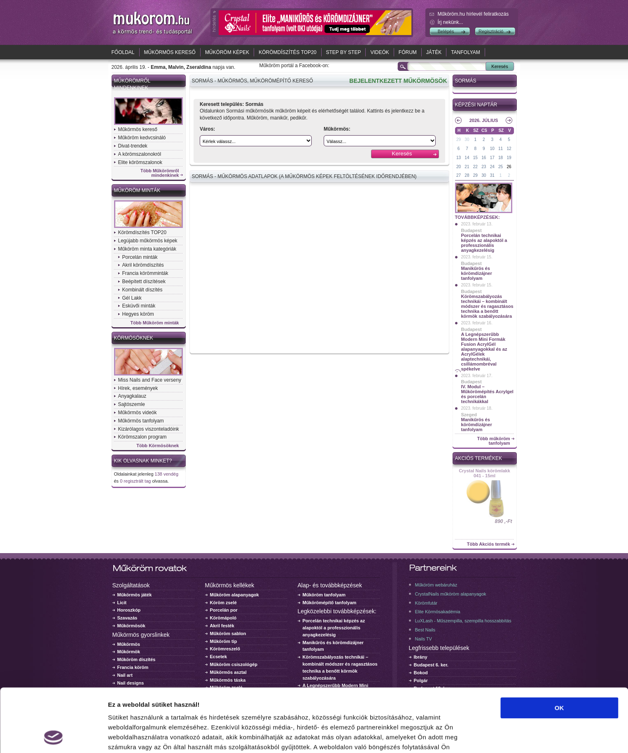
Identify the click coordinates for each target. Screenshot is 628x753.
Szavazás (127, 617)
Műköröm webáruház (436, 584)
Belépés (446, 31)
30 (467, 139)
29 (458, 139)
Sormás (465, 81)
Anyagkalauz (132, 396)
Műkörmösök (131, 625)
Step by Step (343, 52)
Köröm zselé (223, 602)
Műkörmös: (337, 129)
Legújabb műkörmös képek (147, 241)
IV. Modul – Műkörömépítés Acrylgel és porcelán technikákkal (487, 394)
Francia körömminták (145, 273)
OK (559, 648)
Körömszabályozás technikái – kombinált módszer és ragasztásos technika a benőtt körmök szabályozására (487, 306)
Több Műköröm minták (155, 323)
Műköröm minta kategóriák (147, 249)
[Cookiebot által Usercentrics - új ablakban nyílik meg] (53, 737)
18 (500, 157)
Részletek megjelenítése (144, 736)
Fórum (408, 52)
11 (500, 148)
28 (467, 175)
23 (483, 166)
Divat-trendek (132, 146)
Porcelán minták (140, 257)
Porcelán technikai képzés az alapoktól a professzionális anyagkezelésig (484, 243)
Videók (379, 52)
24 (492, 166)
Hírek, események (138, 388)
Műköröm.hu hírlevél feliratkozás (473, 14)
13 (458, 157)
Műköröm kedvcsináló (142, 138)
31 (492, 175)
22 (475, 166)
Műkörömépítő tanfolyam (330, 602)
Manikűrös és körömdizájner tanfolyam (476, 273)
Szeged (469, 414)
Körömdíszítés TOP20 (287, 52)
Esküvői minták (139, 306)
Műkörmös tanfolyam (141, 421)
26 (509, 166)
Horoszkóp (129, 610)
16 (483, 157)
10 (492, 148)
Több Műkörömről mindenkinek (159, 173)
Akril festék (222, 625)
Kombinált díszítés (142, 290)
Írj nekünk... (450, 22)
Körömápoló (223, 617)
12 (509, 148)
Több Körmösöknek (157, 445)
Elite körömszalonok (140, 162)
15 (475, 157)
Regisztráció (491, 31)
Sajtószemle (131, 404)
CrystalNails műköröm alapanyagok (450, 593)
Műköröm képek (227, 52)
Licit (122, 602)
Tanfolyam (465, 52)
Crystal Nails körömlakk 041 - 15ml (484, 473)
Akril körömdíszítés (143, 265)
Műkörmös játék (134, 594)
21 (467, 166)
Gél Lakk (132, 298)
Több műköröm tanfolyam (493, 441)
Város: (207, 129)
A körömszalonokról (139, 154)
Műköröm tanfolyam (324, 594)
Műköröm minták (137, 190)
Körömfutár (426, 603)
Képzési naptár (476, 105)
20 (458, 166)
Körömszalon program (142, 437)
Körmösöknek (133, 338)
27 (458, 175)
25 (500, 166)
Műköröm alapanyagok (234, 594)
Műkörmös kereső (170, 52)
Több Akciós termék (488, 544)
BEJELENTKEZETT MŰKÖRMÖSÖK (398, 80)
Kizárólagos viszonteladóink (148, 429)
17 (492, 157)
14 (467, 157)
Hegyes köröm (138, 314)
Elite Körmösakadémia (437, 611)
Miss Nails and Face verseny (149, 380)
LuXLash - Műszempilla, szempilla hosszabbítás (463, 620)
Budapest (471, 230)
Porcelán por (224, 610)
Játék (433, 52)
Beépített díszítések (144, 281)
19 (509, 157)
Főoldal (123, 52)
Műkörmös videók (137, 412)
